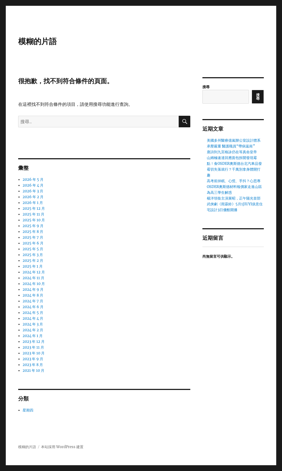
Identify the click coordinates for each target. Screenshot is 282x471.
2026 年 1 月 (33, 202)
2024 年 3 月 (33, 324)
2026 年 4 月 (33, 185)
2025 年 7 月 (33, 237)
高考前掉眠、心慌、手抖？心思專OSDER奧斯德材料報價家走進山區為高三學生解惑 (234, 187)
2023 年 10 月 (34, 353)
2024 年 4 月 (33, 318)
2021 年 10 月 (33, 370)
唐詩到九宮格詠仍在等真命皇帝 (232, 152)
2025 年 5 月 (33, 249)
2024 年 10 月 (34, 283)
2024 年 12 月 (34, 272)
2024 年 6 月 (33, 307)
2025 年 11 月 (33, 214)
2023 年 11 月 (33, 347)
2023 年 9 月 (33, 359)
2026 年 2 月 (33, 197)
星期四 (28, 410)
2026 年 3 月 (33, 191)
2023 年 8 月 (33, 364)
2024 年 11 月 (33, 278)
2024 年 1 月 (33, 335)
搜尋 (206, 87)
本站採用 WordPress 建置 (62, 447)
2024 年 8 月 (33, 295)
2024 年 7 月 (33, 301)
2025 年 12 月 (34, 208)
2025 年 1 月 (33, 266)
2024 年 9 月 (33, 289)
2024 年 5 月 (33, 312)
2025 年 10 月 (34, 220)
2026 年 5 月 (33, 179)
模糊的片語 (37, 41)
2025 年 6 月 (33, 243)
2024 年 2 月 (33, 330)
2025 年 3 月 (33, 254)
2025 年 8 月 (33, 231)
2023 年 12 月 (34, 341)
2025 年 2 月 (33, 260)
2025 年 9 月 (33, 226)
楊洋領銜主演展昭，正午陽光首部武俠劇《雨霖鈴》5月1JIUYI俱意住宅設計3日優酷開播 (235, 204)
